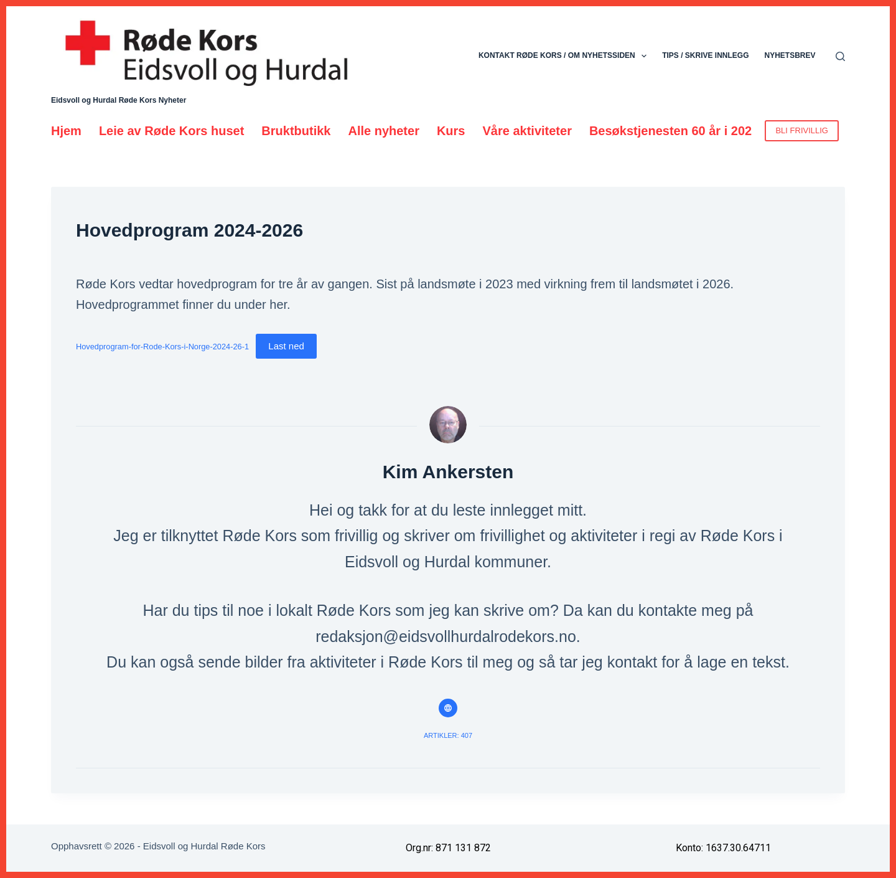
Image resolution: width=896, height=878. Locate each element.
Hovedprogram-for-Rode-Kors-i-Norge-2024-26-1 (162, 346)
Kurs (451, 131)
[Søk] (840, 56)
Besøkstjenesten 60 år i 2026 (673, 131)
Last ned (286, 346)
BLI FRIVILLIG (801, 130)
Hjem (66, 131)
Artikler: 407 (448, 735)
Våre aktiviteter (527, 131)
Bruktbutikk (295, 131)
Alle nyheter (383, 131)
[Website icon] (448, 708)
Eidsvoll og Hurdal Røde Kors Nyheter (118, 100)
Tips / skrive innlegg (705, 55)
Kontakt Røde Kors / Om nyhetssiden (564, 56)
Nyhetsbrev (789, 55)
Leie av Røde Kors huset (171, 131)
